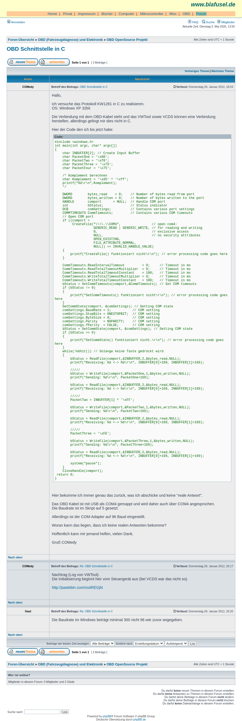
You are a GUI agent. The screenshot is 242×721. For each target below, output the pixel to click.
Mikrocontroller (151, 14)
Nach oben (15, 557)
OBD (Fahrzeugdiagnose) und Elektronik (70, 40)
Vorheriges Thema (197, 71)
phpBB (107, 716)
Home (52, 14)
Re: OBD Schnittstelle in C (96, 566)
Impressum (87, 14)
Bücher (107, 14)
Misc (173, 14)
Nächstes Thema (222, 71)
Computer (126, 14)
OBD (186, 14)
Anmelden (16, 22)
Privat (67, 14)
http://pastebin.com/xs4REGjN (77, 587)
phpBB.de (140, 719)
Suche (208, 22)
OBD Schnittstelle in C (36, 49)
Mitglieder (226, 22)
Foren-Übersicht (21, 40)
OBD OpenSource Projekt (127, 40)
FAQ (193, 22)
